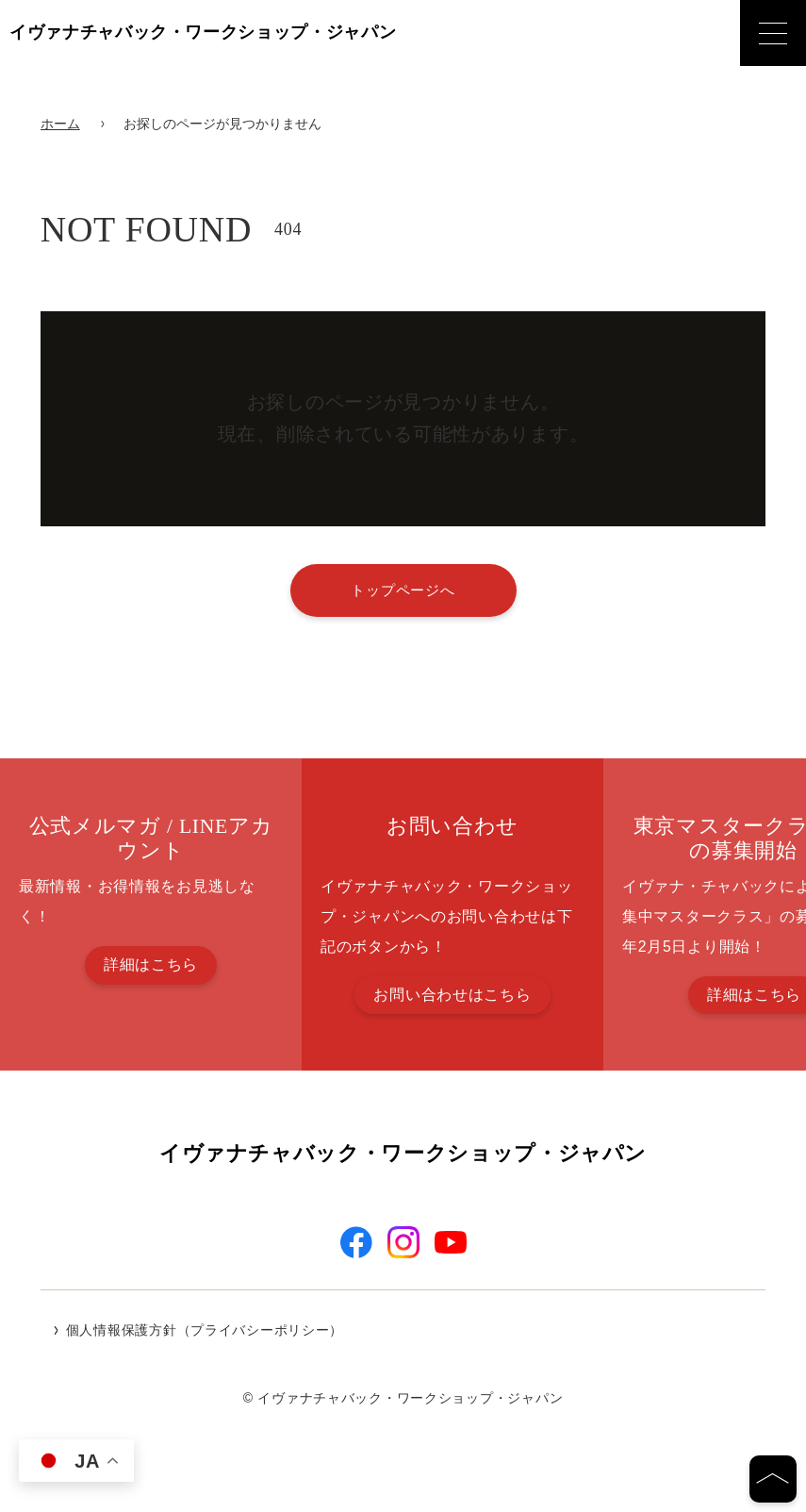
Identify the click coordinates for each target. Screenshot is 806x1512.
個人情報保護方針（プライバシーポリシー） (204, 1332)
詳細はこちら (151, 964)
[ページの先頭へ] (773, 1479)
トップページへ (402, 590)
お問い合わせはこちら (452, 995)
